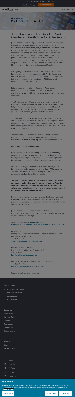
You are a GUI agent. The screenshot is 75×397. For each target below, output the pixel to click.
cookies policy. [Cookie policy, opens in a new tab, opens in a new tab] (9, 389)
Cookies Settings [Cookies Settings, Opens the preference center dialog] (8, 393)
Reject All (66, 393)
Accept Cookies (51, 393)
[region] (37, 388)
